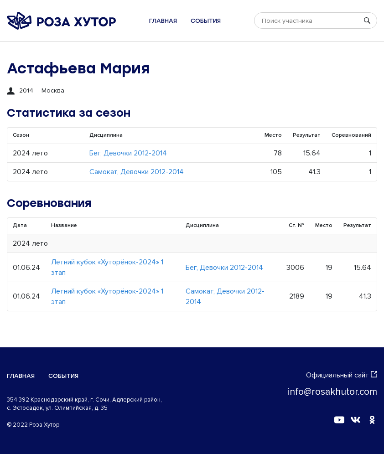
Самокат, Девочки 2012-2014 (136, 171)
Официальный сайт (341, 375)
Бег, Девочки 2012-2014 (128, 153)
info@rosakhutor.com (332, 391)
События (206, 20)
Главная (163, 20)
